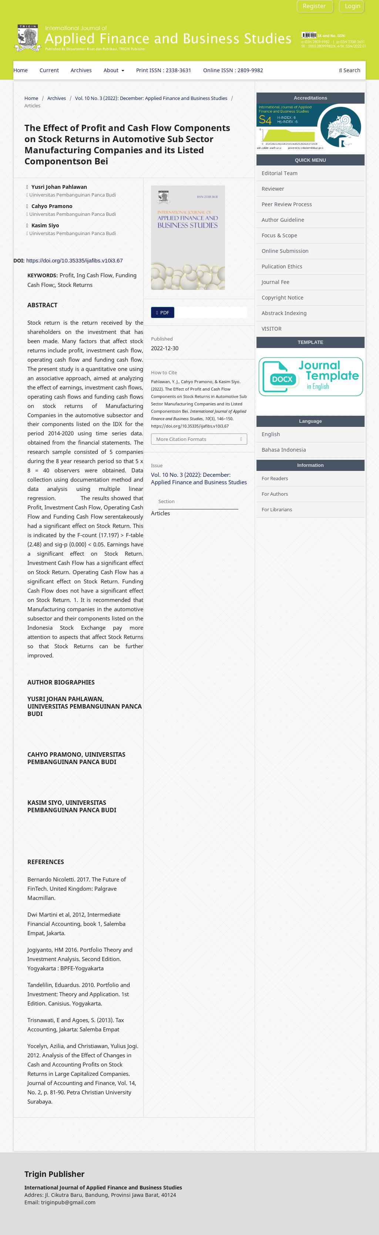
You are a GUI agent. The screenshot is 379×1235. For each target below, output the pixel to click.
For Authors (275, 494)
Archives (81, 70)
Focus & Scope (279, 235)
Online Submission (285, 250)
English (271, 434)
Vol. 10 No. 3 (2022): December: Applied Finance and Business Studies (151, 98)
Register (314, 6)
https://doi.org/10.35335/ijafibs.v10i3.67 (74, 260)
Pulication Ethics (282, 266)
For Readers (275, 478)
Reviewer (273, 188)
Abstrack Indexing (284, 313)
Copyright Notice (282, 297)
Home (20, 70)
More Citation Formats (181, 439)
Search (349, 70)
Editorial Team (280, 173)
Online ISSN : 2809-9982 (233, 70)
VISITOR (272, 328)
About (112, 70)
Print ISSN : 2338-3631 (163, 70)
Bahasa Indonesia (284, 449)
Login (352, 6)
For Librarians (277, 509)
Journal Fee (275, 281)
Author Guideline (283, 219)
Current (49, 70)
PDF (164, 312)
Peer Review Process (287, 204)
